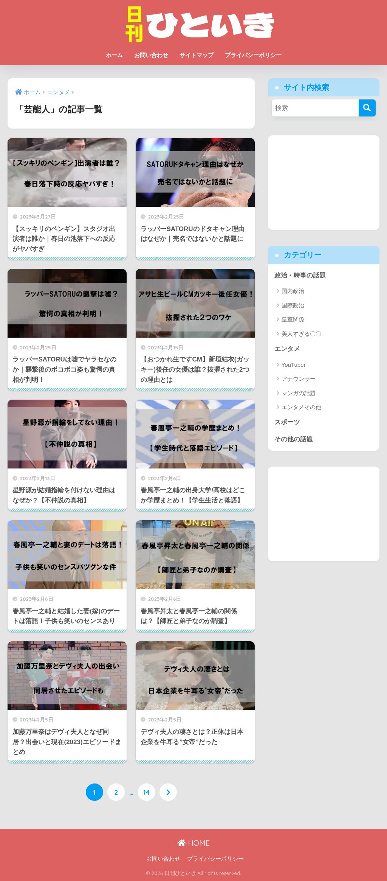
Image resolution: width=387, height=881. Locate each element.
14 (146, 792)
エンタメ (287, 349)
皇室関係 (293, 319)
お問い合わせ (151, 55)
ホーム (114, 55)
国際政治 (293, 305)
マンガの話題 (299, 393)
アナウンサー (299, 379)
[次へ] (168, 792)
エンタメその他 (301, 407)
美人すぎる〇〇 (301, 333)
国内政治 (293, 291)
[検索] (367, 107)
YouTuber (294, 364)
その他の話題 (293, 439)
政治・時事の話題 (300, 275)
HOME (193, 842)
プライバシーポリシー (253, 55)
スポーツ (287, 422)
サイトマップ (197, 55)
